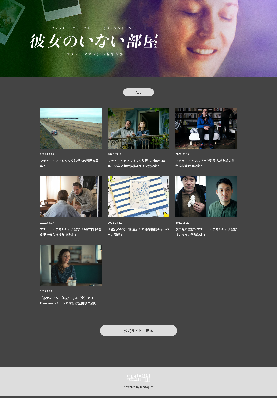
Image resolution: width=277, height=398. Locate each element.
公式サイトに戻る (138, 332)
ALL (138, 92)
